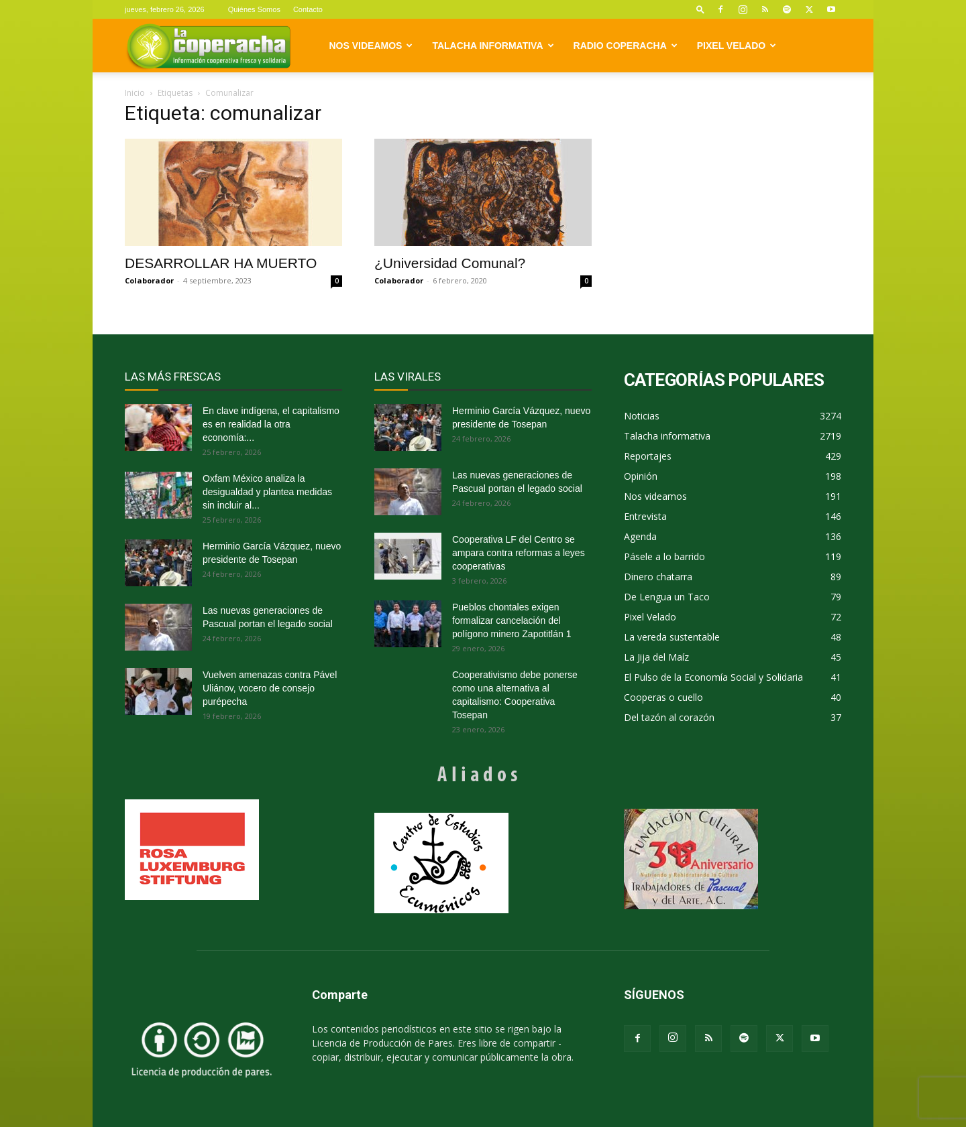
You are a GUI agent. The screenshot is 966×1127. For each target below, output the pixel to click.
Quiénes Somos (254, 9)
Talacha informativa (492, 45)
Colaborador (149, 280)
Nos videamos (371, 45)
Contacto (308, 9)
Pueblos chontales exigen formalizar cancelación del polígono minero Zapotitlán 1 (511, 620)
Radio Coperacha (626, 45)
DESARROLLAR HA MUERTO (221, 263)
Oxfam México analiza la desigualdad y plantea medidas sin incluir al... (267, 492)
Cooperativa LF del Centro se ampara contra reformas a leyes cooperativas (518, 553)
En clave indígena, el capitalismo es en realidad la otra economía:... (271, 424)
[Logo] (208, 46)
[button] (700, 9)
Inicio (135, 92)
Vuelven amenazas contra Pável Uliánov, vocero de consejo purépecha (270, 688)
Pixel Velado (736, 45)
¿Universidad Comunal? (449, 263)
